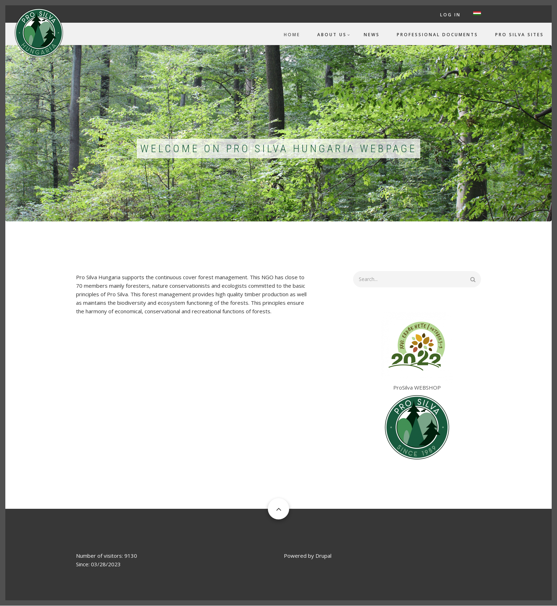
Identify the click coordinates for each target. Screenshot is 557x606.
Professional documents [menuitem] (437, 35)
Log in (450, 15)
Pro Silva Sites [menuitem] (519, 35)
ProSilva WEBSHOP (417, 387)
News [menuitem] (372, 35)
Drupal (323, 555)
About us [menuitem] (332, 35)
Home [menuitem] (292, 35)
